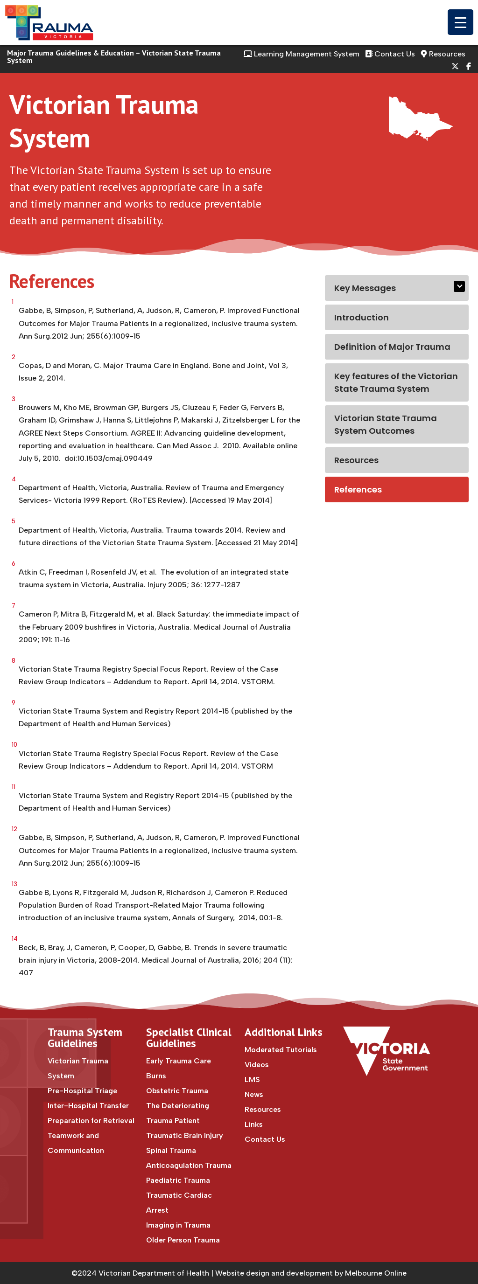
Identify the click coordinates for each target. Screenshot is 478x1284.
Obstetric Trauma (177, 1090)
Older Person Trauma (183, 1239)
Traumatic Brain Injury (184, 1135)
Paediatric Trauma (178, 1180)
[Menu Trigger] (460, 22)
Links (254, 1124)
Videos (257, 1064)
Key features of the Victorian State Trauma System (396, 382)
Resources (443, 53)
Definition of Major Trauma (392, 347)
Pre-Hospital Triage (82, 1090)
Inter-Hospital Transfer (88, 1105)
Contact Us (390, 53)
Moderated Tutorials (281, 1049)
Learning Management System (301, 53)
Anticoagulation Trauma (189, 1165)
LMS (252, 1079)
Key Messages (365, 288)
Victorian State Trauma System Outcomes (385, 424)
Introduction (361, 317)
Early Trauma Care (178, 1060)
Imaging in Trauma (178, 1225)
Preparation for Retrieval (91, 1120)
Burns (156, 1075)
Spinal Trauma (171, 1150)
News (254, 1094)
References (358, 489)
